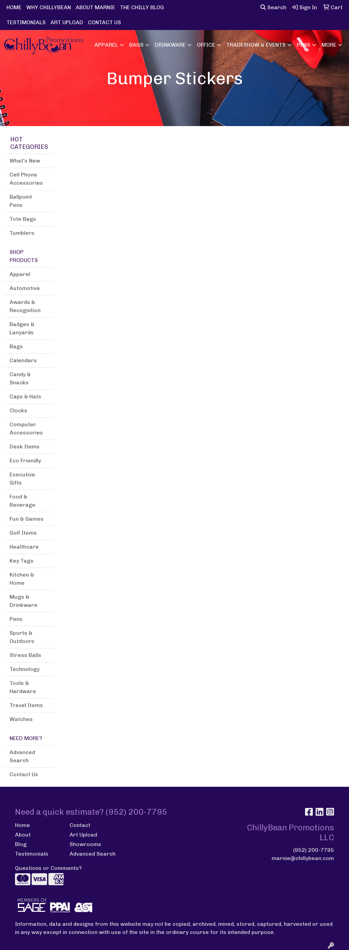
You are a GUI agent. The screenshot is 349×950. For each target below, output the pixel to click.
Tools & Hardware (23, 687)
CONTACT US (104, 22)
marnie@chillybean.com (303, 858)
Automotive (25, 288)
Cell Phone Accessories (26, 178)
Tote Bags (23, 219)
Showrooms (85, 844)
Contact (80, 825)
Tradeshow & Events (256, 45)
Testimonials (31, 854)
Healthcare (24, 546)
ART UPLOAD (66, 22)
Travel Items (26, 705)
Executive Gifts (22, 478)
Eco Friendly (25, 460)
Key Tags (21, 560)
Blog (21, 844)
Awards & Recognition (25, 306)
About (23, 834)
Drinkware (170, 45)
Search (273, 7)
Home (22, 825)
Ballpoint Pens (21, 201)
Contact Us (24, 774)
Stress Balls (25, 655)
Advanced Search (22, 756)
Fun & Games (27, 519)
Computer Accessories (26, 428)
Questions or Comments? (48, 868)
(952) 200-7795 (313, 850)
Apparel (106, 45)
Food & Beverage (22, 500)
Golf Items (23, 533)
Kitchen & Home (22, 578)
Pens (303, 45)
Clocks (18, 410)
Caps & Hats (25, 396)
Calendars (23, 360)
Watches (21, 719)
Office (206, 45)
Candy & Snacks (20, 378)
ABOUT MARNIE (95, 7)
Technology (25, 669)
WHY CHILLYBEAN (48, 7)
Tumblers (22, 233)
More (328, 45)
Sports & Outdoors (22, 637)
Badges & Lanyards (22, 328)
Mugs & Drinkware (23, 601)
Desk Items (25, 446)
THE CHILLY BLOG (142, 7)
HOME (13, 7)
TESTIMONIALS (26, 22)
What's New (25, 160)
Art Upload (83, 834)
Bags (136, 45)
